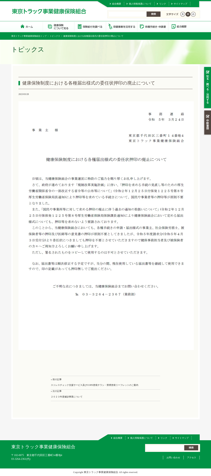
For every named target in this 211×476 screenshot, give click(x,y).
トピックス (55, 36)
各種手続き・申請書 (152, 26)
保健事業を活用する (121, 26)
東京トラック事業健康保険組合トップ (29, 36)
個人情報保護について (140, 3)
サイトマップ (180, 3)
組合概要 (116, 3)
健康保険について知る (58, 26)
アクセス (191, 457)
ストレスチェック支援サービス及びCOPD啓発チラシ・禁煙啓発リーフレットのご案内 (94, 385)
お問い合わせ (173, 457)
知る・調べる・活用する (207, 87)
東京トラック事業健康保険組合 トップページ (27, 26)
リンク (162, 3)
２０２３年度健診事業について (67, 396)
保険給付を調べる (90, 26)
